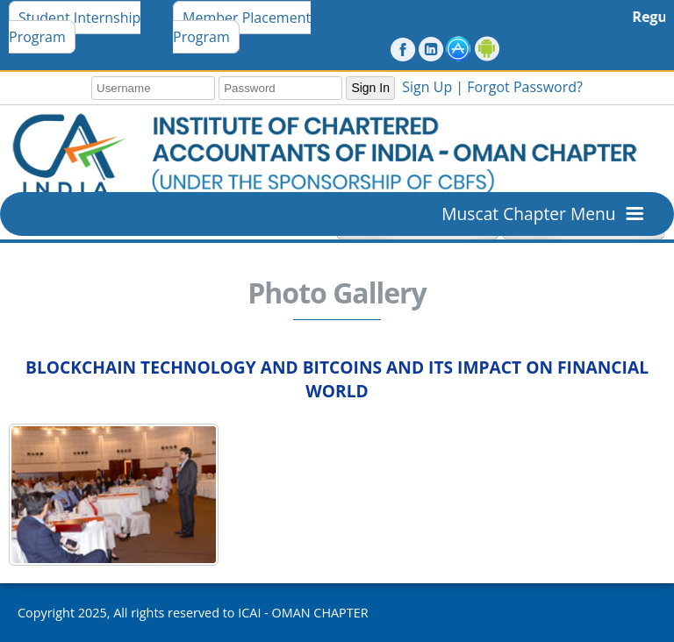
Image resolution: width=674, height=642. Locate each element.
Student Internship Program (74, 27)
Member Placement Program (242, 27)
